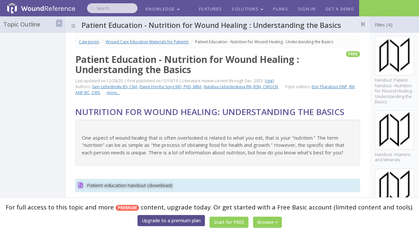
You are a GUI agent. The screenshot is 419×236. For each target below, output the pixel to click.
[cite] (269, 81)
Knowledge (163, 9)
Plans (280, 9)
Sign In (307, 9)
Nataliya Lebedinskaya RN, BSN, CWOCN (241, 86)
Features (210, 9)
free (353, 54)
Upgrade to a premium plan (171, 220)
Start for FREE (229, 222)
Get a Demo (339, 9)
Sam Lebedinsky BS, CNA (114, 86)
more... (113, 92)
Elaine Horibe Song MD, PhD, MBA (170, 86)
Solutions (247, 9)
